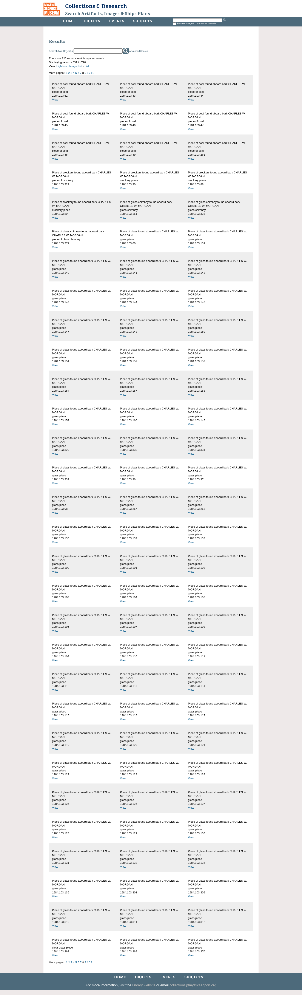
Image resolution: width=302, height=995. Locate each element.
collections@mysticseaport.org (192, 985)
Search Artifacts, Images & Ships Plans (107, 14)
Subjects (142, 21)
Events (116, 21)
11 (92, 72)
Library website (144, 985)
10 (88, 72)
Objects (92, 21)
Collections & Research (96, 6)
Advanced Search (206, 23)
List (87, 66)
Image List (75, 66)
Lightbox (61, 66)
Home (69, 21)
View (55, 99)
